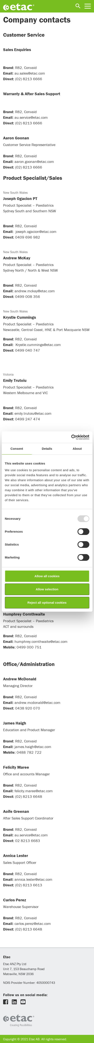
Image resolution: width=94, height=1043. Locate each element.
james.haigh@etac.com (33, 746)
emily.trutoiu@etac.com (33, 413)
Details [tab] (47, 448)
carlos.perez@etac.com (33, 923)
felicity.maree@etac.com (34, 790)
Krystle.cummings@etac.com (38, 344)
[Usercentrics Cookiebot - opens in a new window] (71, 437)
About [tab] (77, 448)
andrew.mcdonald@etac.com (37, 702)
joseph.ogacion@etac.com (36, 231)
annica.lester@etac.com (33, 879)
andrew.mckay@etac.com (35, 291)
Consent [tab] (16, 448)
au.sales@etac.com (30, 73)
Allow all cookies (47, 576)
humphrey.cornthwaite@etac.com (41, 641)
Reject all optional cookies (46, 602)
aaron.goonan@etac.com (34, 161)
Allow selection (47, 589)
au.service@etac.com (31, 117)
